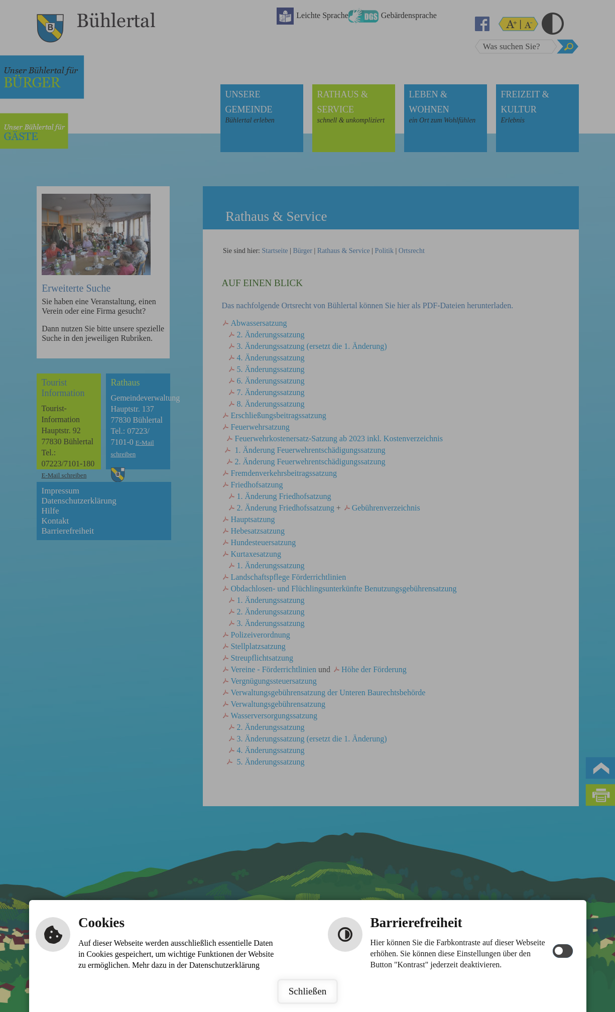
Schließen (308, 991)
